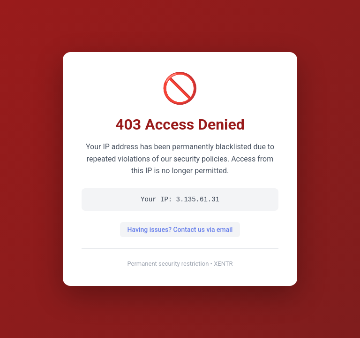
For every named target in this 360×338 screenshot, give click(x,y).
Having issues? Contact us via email (180, 229)
